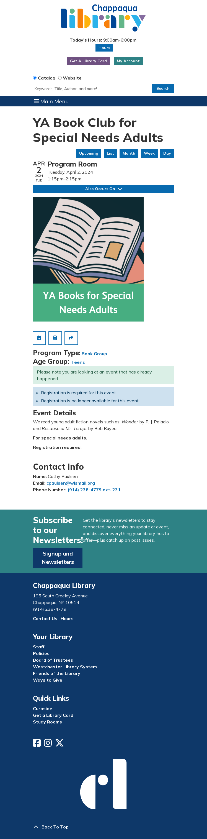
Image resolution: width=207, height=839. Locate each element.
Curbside (42, 708)
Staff (38, 646)
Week (149, 153)
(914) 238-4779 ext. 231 (94, 489)
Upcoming (88, 153)
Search (163, 88)
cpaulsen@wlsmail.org (70, 483)
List (110, 153)
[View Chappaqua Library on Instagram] (48, 744)
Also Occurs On (103, 188)
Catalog (46, 78)
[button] (103, 40)
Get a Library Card (53, 715)
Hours (104, 47)
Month (129, 153)
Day (167, 153)
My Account (128, 60)
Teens (78, 362)
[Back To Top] (103, 826)
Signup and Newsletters (58, 557)
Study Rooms (47, 722)
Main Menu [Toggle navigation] (51, 101)
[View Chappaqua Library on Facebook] (37, 744)
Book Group (94, 353)
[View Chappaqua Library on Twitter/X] (60, 744)
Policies (41, 653)
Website (72, 78)
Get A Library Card (88, 60)
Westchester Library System (65, 666)
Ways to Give (47, 680)
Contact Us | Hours (53, 618)
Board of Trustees (53, 660)
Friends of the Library (56, 673)
